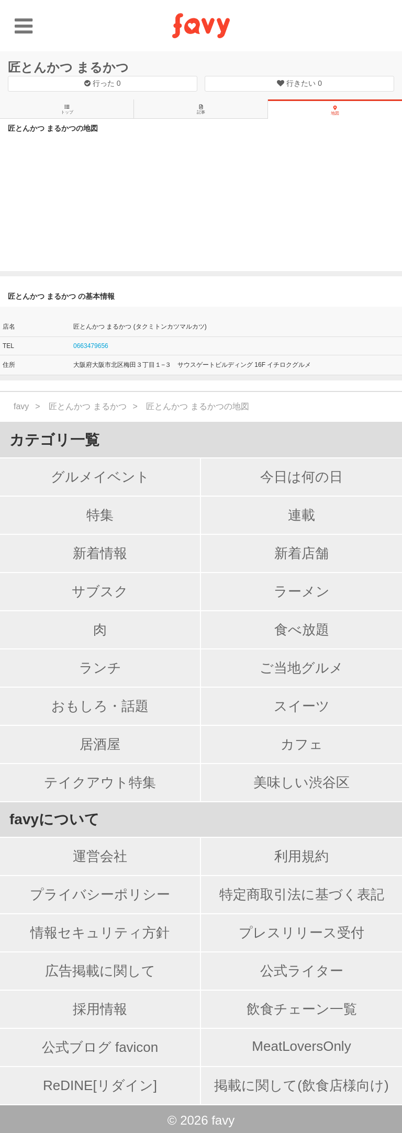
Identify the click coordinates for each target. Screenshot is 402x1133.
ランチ (100, 668)
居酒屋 (100, 744)
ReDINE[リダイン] (100, 1085)
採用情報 (100, 1009)
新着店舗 (301, 553)
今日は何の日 (301, 477)
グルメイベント (100, 477)
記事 (201, 109)
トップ (67, 109)
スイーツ (302, 706)
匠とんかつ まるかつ (68, 67)
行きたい (299, 83)
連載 (301, 515)
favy (21, 406)
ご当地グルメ (301, 668)
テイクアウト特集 (100, 782)
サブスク (100, 591)
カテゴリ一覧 (54, 440)
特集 (100, 515)
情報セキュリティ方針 (100, 932)
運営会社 (100, 856)
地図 (335, 110)
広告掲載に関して (100, 971)
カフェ (302, 744)
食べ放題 (301, 629)
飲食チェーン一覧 (302, 1009)
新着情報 (100, 553)
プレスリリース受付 (301, 932)
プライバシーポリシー (100, 894)
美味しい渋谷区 (301, 782)
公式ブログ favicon (100, 1047)
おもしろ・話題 (100, 706)
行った (102, 83)
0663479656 (90, 346)
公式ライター (301, 971)
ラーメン (302, 591)
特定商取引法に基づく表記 (301, 894)
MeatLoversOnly (301, 1046)
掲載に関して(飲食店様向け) (301, 1085)
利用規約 (301, 856)
